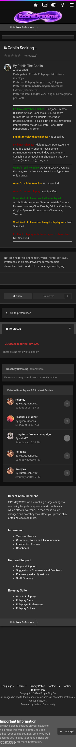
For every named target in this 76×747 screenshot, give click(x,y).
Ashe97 (23, 438)
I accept (67, 731)
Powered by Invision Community (38, 704)
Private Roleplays (26, 596)
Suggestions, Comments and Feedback (39, 570)
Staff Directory (24, 578)
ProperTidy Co (48, 693)
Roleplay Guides (25, 608)
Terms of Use (38, 689)
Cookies (67, 686)
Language (7, 686)
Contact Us (54, 686)
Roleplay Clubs (24, 600)
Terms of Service (26, 536)
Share (17, 296)
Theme (22, 686)
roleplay (20, 399)
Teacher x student (26, 416)
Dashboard (22, 548)
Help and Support (26, 566)
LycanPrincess (27, 421)
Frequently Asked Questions (32, 574)
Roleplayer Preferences (29, 604)
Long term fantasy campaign (33, 434)
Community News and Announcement (38, 540)
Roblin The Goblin (30, 66)
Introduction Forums (28, 544)
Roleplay (20, 451)
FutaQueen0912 (28, 403)
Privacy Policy (37, 686)
